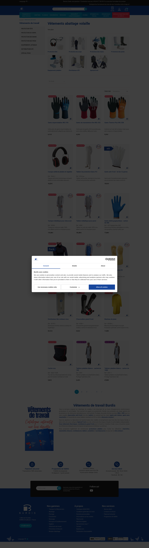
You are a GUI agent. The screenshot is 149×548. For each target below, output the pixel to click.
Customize (74, 287)
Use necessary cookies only (47, 287)
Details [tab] (74, 266)
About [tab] (103, 266)
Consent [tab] (46, 266)
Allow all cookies (102, 287)
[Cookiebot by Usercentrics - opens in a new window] (107, 259)
